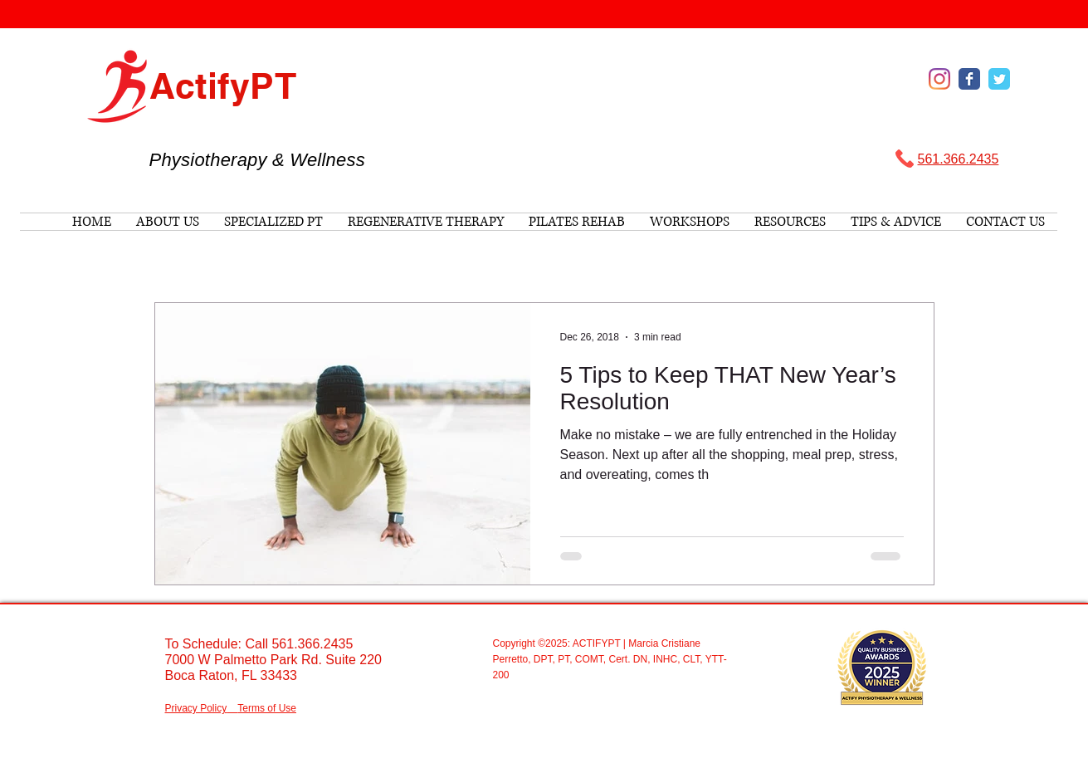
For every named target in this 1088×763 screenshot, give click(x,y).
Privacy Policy (196, 708)
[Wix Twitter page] (999, 79)
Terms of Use (266, 708)
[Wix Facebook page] (969, 79)
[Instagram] (939, 79)
